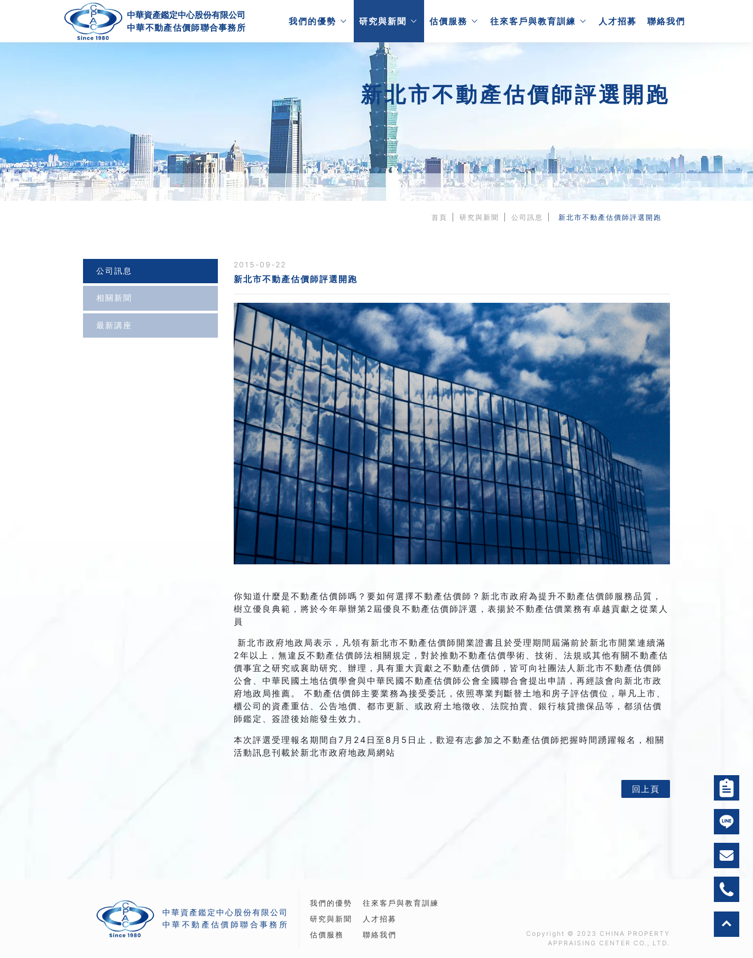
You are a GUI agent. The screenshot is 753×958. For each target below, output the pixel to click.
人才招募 (616, 21)
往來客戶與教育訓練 (531, 21)
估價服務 (447, 21)
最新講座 (114, 325)
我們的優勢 (311, 21)
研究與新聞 (381, 21)
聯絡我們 (665, 21)
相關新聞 (114, 298)
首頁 (427, 216)
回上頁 (646, 788)
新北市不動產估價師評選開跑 (607, 216)
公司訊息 (519, 216)
